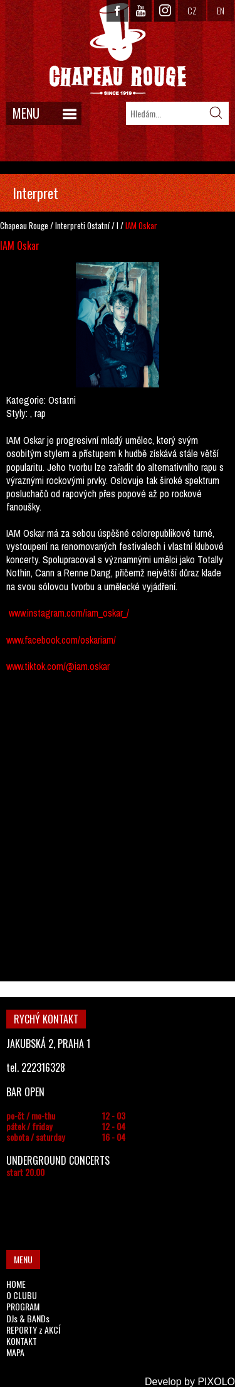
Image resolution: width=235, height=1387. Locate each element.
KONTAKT (21, 1340)
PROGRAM (22, 1306)
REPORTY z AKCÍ (33, 1329)
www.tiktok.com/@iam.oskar (58, 666)
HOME (16, 1283)
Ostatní (98, 225)
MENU (26, 113)
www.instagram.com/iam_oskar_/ (69, 613)
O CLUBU (21, 1295)
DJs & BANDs (28, 1318)
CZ (192, 10)
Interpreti (70, 225)
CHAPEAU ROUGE (118, 49)
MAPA (15, 1352)
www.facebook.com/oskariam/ (61, 640)
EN (220, 10)
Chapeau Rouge (24, 225)
